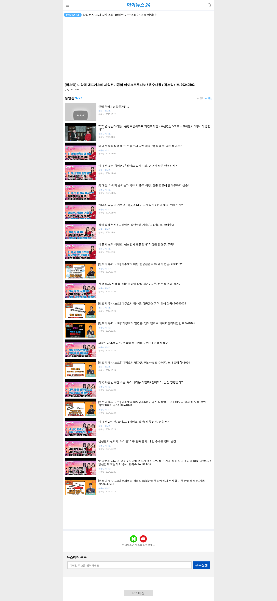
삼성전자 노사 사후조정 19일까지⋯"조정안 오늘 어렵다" (120, 14)
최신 (210, 98)
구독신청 (201, 565)
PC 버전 (138, 593)
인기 (202, 98)
